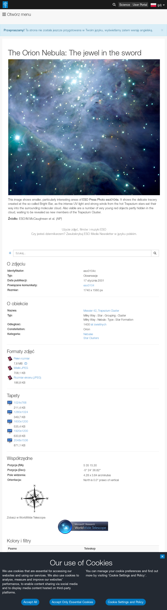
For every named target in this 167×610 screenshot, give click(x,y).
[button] (25, 363)
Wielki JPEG (21, 368)
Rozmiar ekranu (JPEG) (27, 377)
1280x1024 (21, 412)
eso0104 (89, 285)
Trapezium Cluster (108, 310)
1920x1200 (21, 431)
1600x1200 (21, 421)
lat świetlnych (98, 324)
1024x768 (20, 402)
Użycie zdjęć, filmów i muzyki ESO (84, 229)
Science (124, 4)
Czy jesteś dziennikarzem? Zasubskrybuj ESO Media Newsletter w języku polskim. (84, 234)
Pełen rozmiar (22, 358)
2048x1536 (21, 440)
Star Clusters (91, 338)
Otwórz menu (16, 14)
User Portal (140, 4)
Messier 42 (90, 310)
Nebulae (88, 334)
